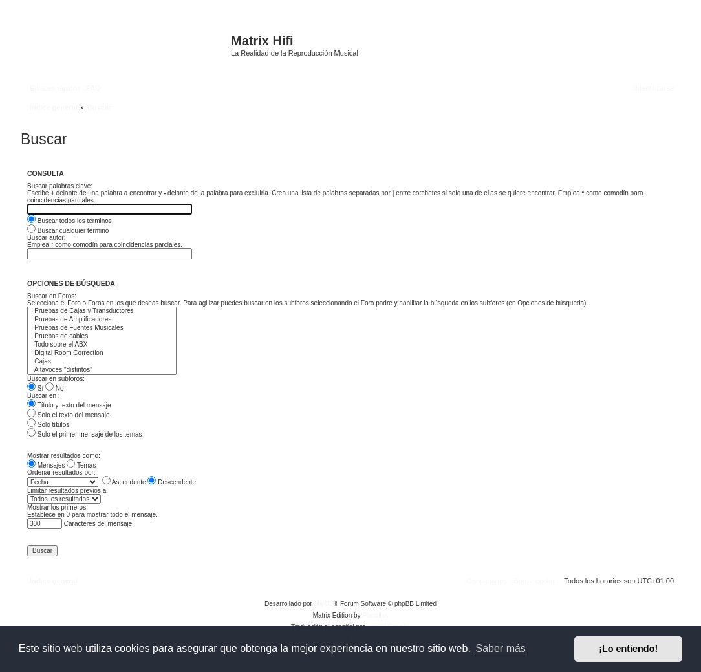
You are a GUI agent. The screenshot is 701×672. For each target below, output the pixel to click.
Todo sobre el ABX (102, 345)
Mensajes (46, 465)
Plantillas (375, 615)
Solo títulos (48, 424)
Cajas (102, 362)
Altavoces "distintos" (102, 370)
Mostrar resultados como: (63, 455)
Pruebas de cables (102, 336)
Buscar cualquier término (68, 230)
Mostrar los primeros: (57, 507)
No (54, 388)
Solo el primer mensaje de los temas (84, 434)
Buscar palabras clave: (59, 186)
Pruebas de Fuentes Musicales (102, 328)
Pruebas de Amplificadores (102, 320)
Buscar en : (43, 395)
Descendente (171, 482)
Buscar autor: (46, 237)
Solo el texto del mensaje (68, 414)
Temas (81, 465)
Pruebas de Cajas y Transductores (102, 311)
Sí (35, 388)
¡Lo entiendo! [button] (628, 649)
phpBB (324, 603)
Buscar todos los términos (69, 220)
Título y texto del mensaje (69, 405)
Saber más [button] (501, 648)
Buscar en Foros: (51, 295)
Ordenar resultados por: (61, 472)
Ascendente (124, 482)
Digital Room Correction (102, 353)
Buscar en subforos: (56, 378)
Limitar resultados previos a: (67, 490)
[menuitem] (91, 88)
